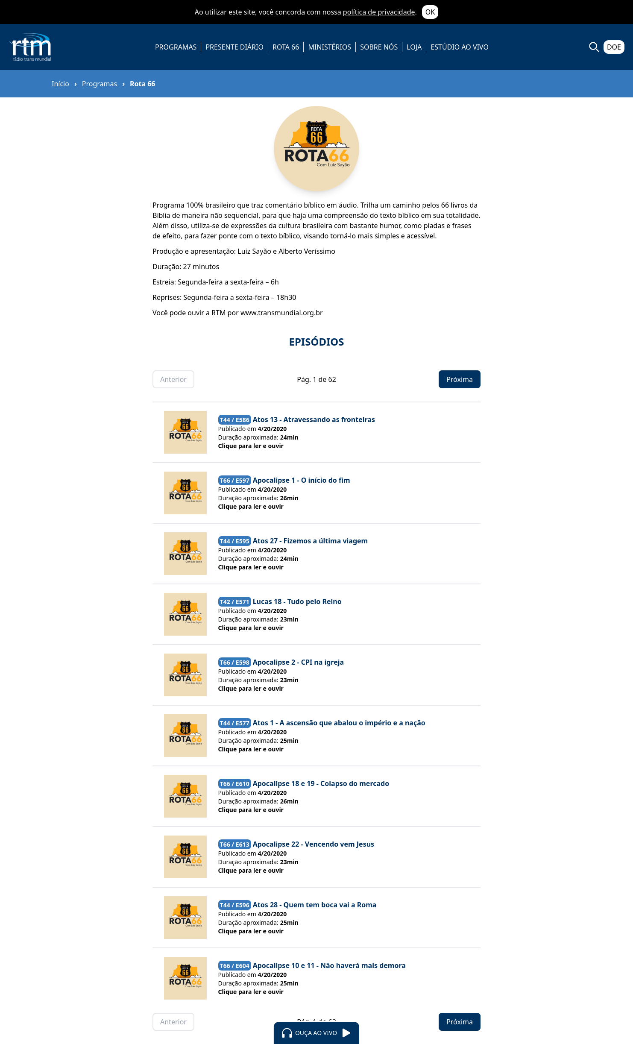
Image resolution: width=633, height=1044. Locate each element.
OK (430, 12)
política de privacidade (379, 12)
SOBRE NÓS (379, 47)
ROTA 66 (286, 47)
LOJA (414, 47)
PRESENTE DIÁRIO (234, 47)
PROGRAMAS (175, 47)
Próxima (459, 379)
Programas (99, 83)
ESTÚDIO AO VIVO (460, 47)
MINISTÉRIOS (329, 47)
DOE (614, 47)
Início (60, 83)
